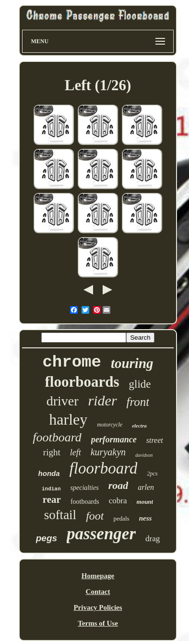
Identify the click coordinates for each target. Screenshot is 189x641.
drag (152, 538)
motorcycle (109, 424)
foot (95, 516)
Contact (98, 591)
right (51, 452)
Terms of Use (98, 623)
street (154, 440)
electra (139, 425)
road (118, 485)
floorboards (82, 381)
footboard (57, 437)
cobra (118, 500)
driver (63, 400)
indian (51, 489)
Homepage (98, 576)
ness (145, 518)
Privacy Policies (97, 607)
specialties (85, 487)
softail (60, 515)
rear (52, 499)
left (75, 452)
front (138, 401)
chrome (71, 362)
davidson (144, 455)
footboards (85, 501)
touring (132, 363)
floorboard (104, 468)
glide (140, 384)
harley (68, 419)
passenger (101, 533)
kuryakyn (108, 452)
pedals (121, 518)
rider (102, 400)
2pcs (152, 473)
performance (114, 439)
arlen (146, 487)
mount (145, 501)
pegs (46, 538)
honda (49, 473)
